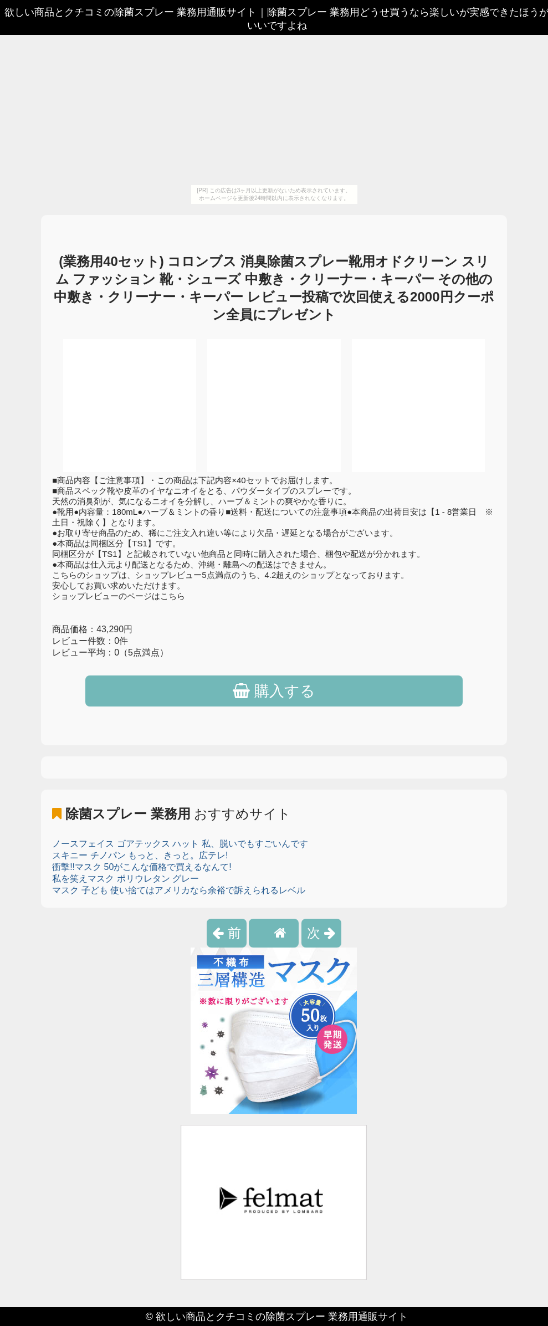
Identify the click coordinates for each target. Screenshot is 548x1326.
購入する (274, 691)
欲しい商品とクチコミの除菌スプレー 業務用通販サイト (282, 1316)
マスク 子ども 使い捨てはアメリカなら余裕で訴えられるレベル (178, 890)
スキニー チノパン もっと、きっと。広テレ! (140, 855)
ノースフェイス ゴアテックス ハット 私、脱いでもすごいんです (180, 843)
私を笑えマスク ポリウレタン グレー (125, 878)
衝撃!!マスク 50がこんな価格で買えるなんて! (142, 867)
